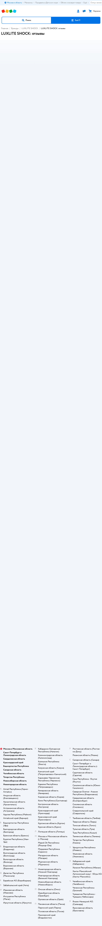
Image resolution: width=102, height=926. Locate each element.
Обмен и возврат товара (51, 570)
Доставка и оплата (51, 563)
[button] (26, 20)
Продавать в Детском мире (51, 566)
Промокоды (51, 578)
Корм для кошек (51, 676)
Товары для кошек (51, 672)
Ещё (86, 3)
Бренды (15, 28)
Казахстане (55, 731)
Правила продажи (51, 574)
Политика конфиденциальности (51, 582)
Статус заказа (96, 2)
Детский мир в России (41, 731)
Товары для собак (51, 680)
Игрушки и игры (11, 335)
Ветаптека (51, 691)
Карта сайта (51, 597)
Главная (4, 28)
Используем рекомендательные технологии (51, 725)
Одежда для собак (51, 688)
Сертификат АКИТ (51, 589)
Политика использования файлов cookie (51, 585)
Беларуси (66, 731)
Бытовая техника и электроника (18, 338)
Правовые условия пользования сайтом (51, 723)
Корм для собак (51, 684)
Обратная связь (51, 593)
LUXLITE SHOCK (30, 28)
